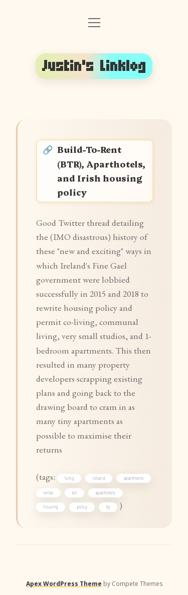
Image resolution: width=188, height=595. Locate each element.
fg (108, 506)
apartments (134, 478)
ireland (99, 478)
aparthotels (105, 492)
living (69, 478)
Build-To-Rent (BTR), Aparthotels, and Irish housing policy (101, 170)
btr (74, 492)
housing (51, 506)
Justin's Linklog (94, 66)
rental (49, 492)
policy (82, 506)
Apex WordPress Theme (64, 583)
